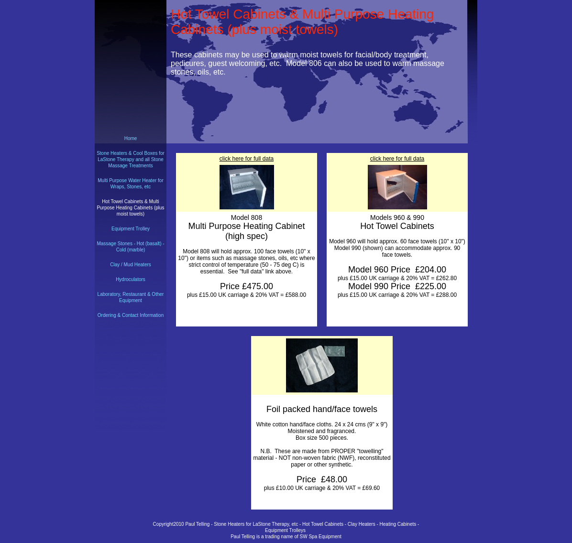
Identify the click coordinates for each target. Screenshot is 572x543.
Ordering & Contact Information (131, 315)
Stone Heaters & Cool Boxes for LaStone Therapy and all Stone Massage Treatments (131, 159)
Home (130, 138)
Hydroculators (130, 279)
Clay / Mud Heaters (130, 264)
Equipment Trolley (130, 228)
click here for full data (247, 158)
